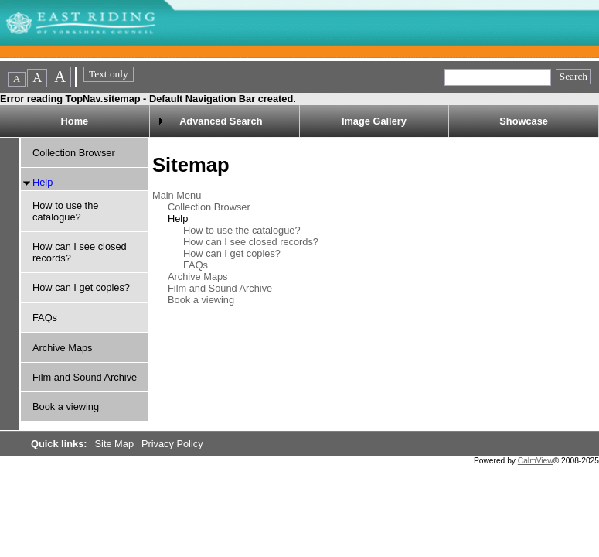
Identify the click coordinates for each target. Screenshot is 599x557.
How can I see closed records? (250, 242)
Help (42, 182)
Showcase (523, 121)
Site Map (116, 443)
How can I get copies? (81, 287)
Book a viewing (65, 406)
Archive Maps (62, 348)
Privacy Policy (172, 443)
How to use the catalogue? (65, 211)
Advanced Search (220, 121)
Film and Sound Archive (84, 377)
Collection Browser (73, 153)
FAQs (44, 317)
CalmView (535, 460)
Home (75, 121)
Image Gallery (374, 121)
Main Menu (176, 195)
